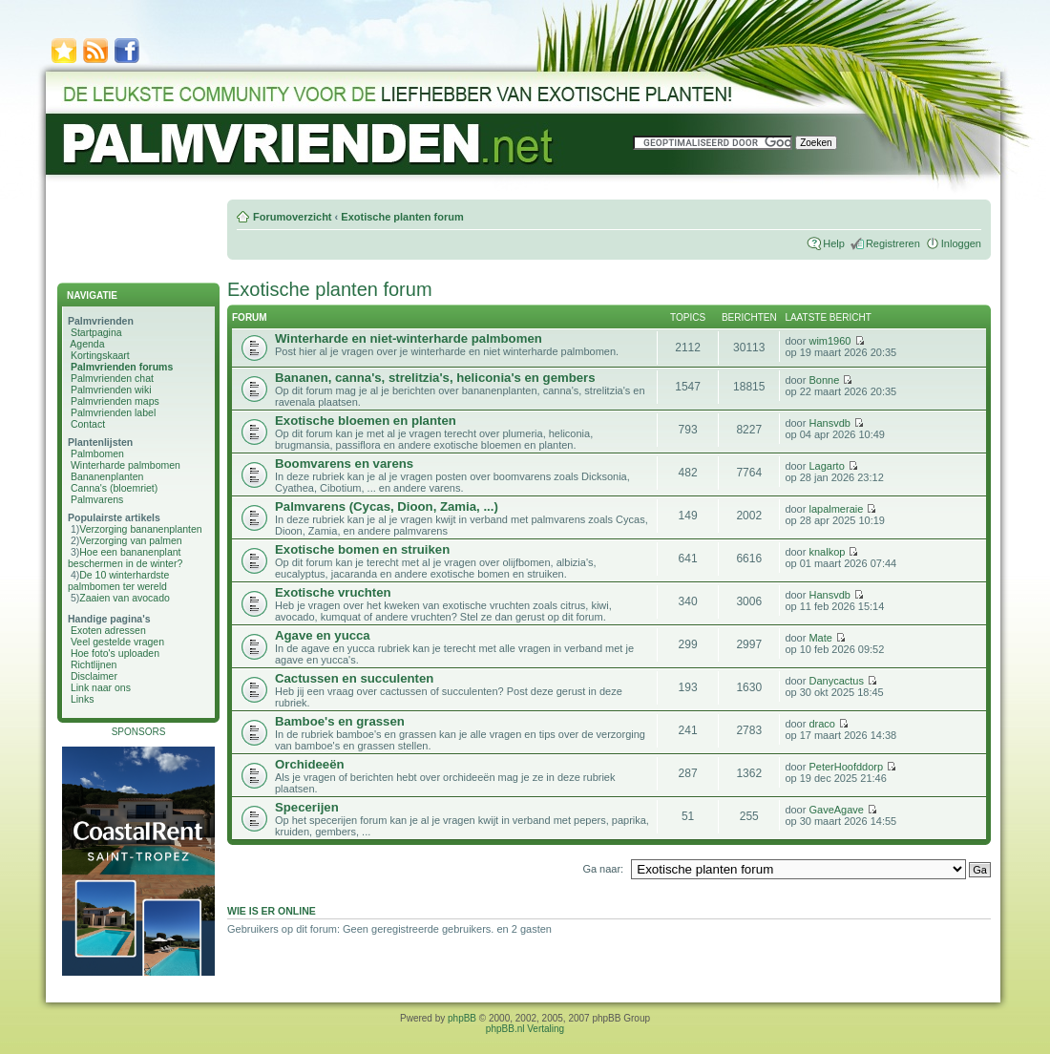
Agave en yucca (322, 635)
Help (834, 243)
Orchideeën (310, 764)
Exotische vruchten (333, 592)
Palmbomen (97, 453)
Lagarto (826, 466)
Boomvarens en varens (344, 463)
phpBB (462, 1018)
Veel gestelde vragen (117, 641)
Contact (88, 424)
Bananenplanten (107, 476)
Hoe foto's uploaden (115, 653)
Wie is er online (271, 911)
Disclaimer (94, 676)
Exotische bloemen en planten (365, 420)
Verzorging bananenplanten (140, 529)
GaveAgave (835, 809)
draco (821, 723)
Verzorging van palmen (130, 540)
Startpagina (96, 332)
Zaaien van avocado (124, 597)
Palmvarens (97, 499)
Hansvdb (829, 423)
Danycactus (835, 680)
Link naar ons (101, 687)
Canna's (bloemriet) (114, 488)
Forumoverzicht (292, 216)
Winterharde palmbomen (125, 465)
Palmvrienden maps (115, 401)
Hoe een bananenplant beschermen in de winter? (125, 557)
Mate (819, 637)
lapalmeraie (835, 509)
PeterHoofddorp (845, 766)
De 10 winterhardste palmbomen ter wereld (118, 580)
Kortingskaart (100, 355)
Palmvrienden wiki (111, 389)
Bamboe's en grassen (340, 721)
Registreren (893, 243)
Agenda (87, 343)
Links (82, 699)
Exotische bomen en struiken (362, 549)
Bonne (823, 380)
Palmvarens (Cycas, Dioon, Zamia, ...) (386, 506)
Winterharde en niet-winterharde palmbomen (408, 338)
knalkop (826, 552)
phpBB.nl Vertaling (525, 1028)
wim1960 (829, 341)
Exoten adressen (108, 630)
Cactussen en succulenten (354, 678)
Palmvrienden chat (112, 378)
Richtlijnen (93, 664)
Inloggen (961, 243)
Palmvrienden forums (122, 366)
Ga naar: (602, 869)
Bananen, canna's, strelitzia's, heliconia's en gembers (435, 377)
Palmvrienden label (113, 412)
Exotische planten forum (402, 216)
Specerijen (307, 807)
